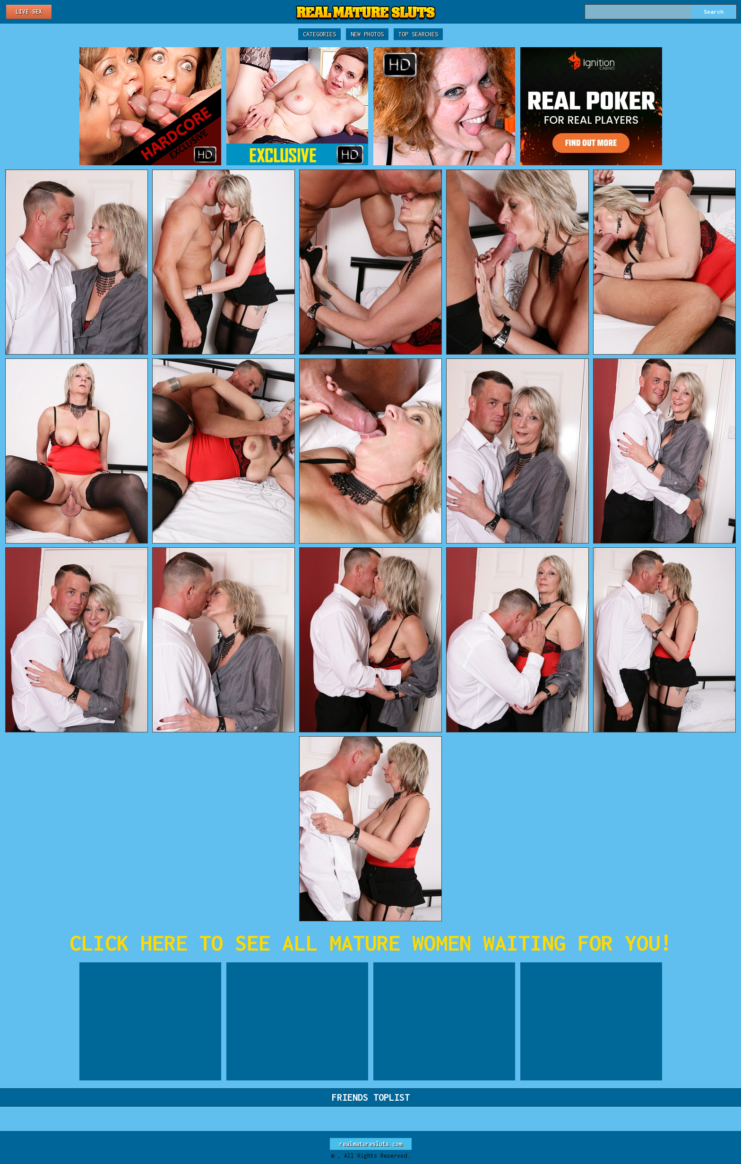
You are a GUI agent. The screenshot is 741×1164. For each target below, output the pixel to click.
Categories (319, 34)
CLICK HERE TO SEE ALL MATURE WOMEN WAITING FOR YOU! (370, 942)
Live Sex (29, 11)
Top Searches (418, 34)
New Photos (367, 34)
